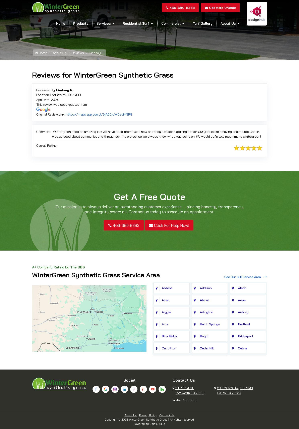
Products (80, 23)
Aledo (242, 288)
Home (60, 23)
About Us (228, 23)
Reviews (78, 53)
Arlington (206, 312)
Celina (242, 348)
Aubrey (243, 312)
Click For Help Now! (169, 225)
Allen (165, 300)
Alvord (204, 300)
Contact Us (167, 415)
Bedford (244, 324)
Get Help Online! (220, 8)
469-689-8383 (180, 8)
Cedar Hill (207, 348)
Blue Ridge (169, 336)
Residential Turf (136, 23)
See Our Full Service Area (245, 277)
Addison (206, 288)
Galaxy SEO (157, 424)
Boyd (203, 336)
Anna (242, 300)
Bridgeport (245, 336)
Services (104, 23)
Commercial (171, 23)
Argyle (166, 312)
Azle (165, 324)
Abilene (167, 288)
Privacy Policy (148, 415)
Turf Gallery (203, 23)
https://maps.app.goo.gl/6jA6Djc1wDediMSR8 (99, 114)
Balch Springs (210, 324)
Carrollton (169, 348)
